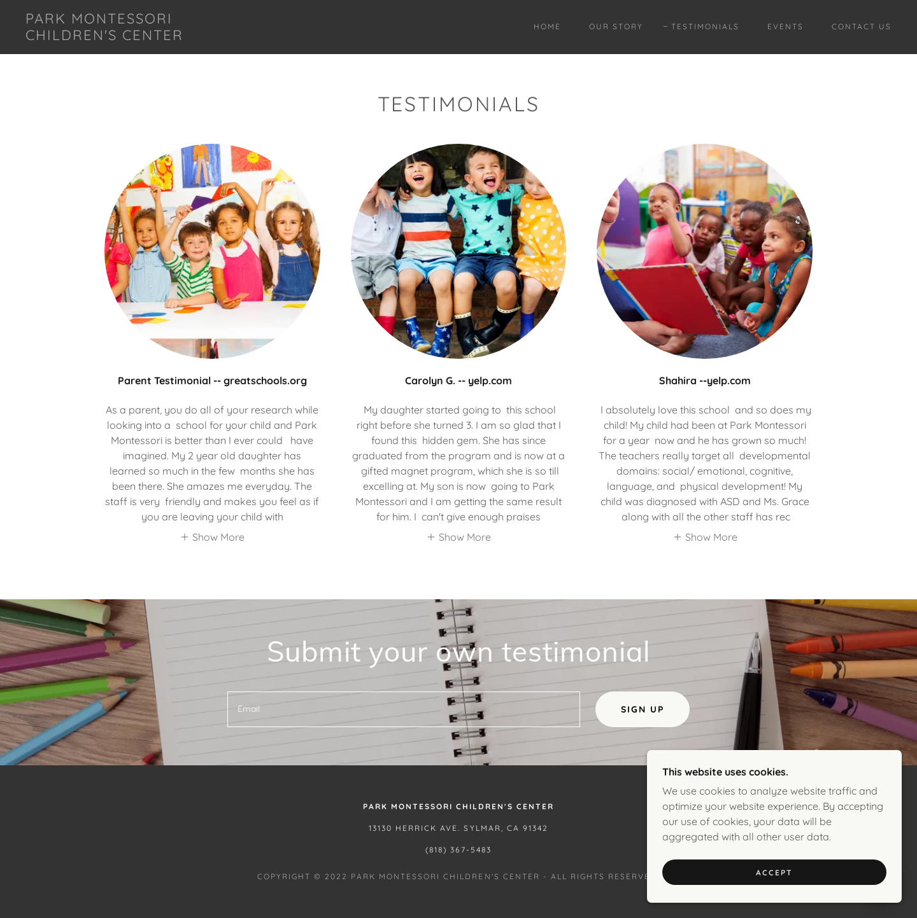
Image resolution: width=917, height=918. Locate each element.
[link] (145, 36)
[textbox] (403, 709)
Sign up (642, 709)
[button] (212, 536)
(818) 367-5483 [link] (458, 849)
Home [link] (547, 26)
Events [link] (785, 26)
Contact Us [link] (862, 26)
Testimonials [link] (705, 26)
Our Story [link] (616, 26)
